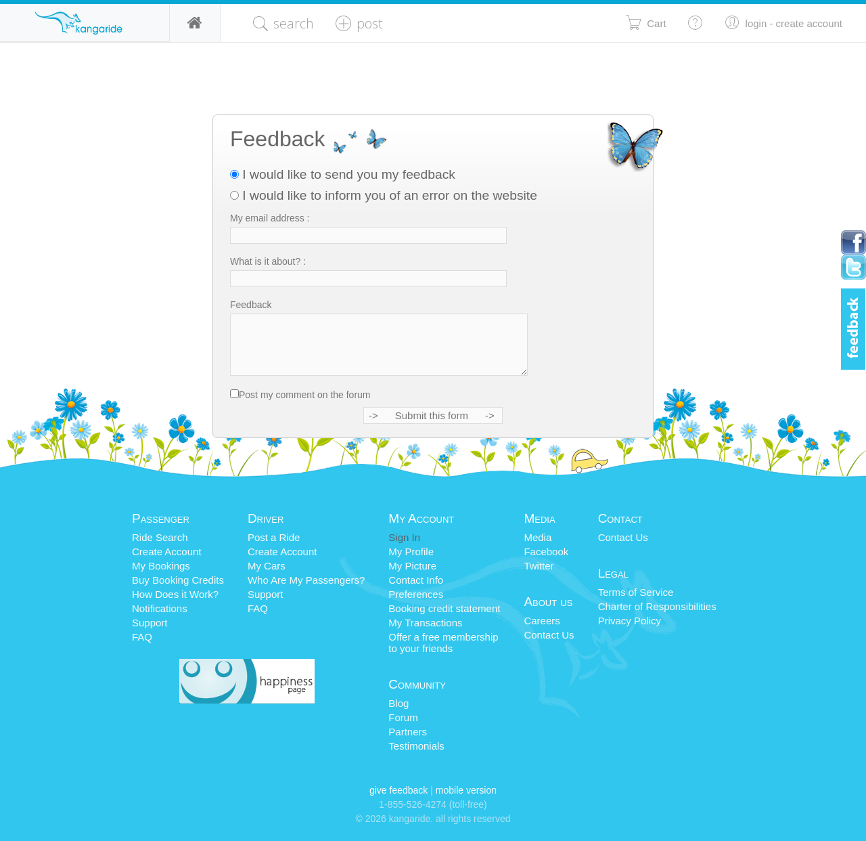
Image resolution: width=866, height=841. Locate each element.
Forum (402, 717)
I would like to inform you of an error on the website (383, 195)
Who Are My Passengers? (306, 580)
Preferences (415, 594)
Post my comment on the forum (305, 394)
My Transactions (425, 622)
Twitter (538, 566)
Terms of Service (636, 592)
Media (537, 537)
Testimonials (416, 746)
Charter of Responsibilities (657, 606)
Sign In (404, 537)
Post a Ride (274, 537)
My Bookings (161, 566)
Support (150, 622)
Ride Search (160, 537)
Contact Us (549, 635)
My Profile (411, 551)
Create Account (167, 551)
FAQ (142, 637)
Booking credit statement (444, 608)
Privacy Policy (629, 620)
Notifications (159, 608)
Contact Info (415, 580)
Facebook (546, 551)
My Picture (412, 566)
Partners (407, 731)
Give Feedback (398, 790)
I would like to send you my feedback (342, 174)
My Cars (267, 566)
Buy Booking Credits (178, 580)
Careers (542, 620)
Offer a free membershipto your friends (443, 642)
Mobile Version (466, 790)
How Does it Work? (175, 594)
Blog (398, 703)
